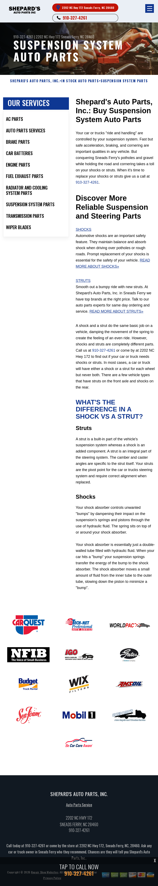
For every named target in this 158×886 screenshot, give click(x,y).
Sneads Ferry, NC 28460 (77, 36)
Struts (83, 281)
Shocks (83, 229)
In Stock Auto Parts (80, 81)
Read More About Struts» (116, 311)
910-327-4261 (75, 18)
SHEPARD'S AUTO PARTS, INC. (35, 81)
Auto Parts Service (79, 807)
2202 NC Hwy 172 (48, 36)
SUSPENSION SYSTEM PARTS (124, 81)
